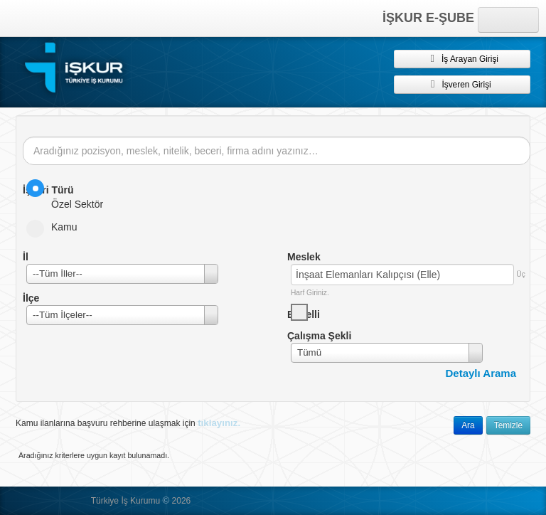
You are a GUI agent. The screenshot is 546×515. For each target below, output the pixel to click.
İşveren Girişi (462, 84)
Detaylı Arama (481, 373)
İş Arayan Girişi (462, 58)
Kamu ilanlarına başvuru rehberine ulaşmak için (128, 423)
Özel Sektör (69, 194)
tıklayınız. (219, 423)
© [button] (165, 500)
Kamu (56, 227)
